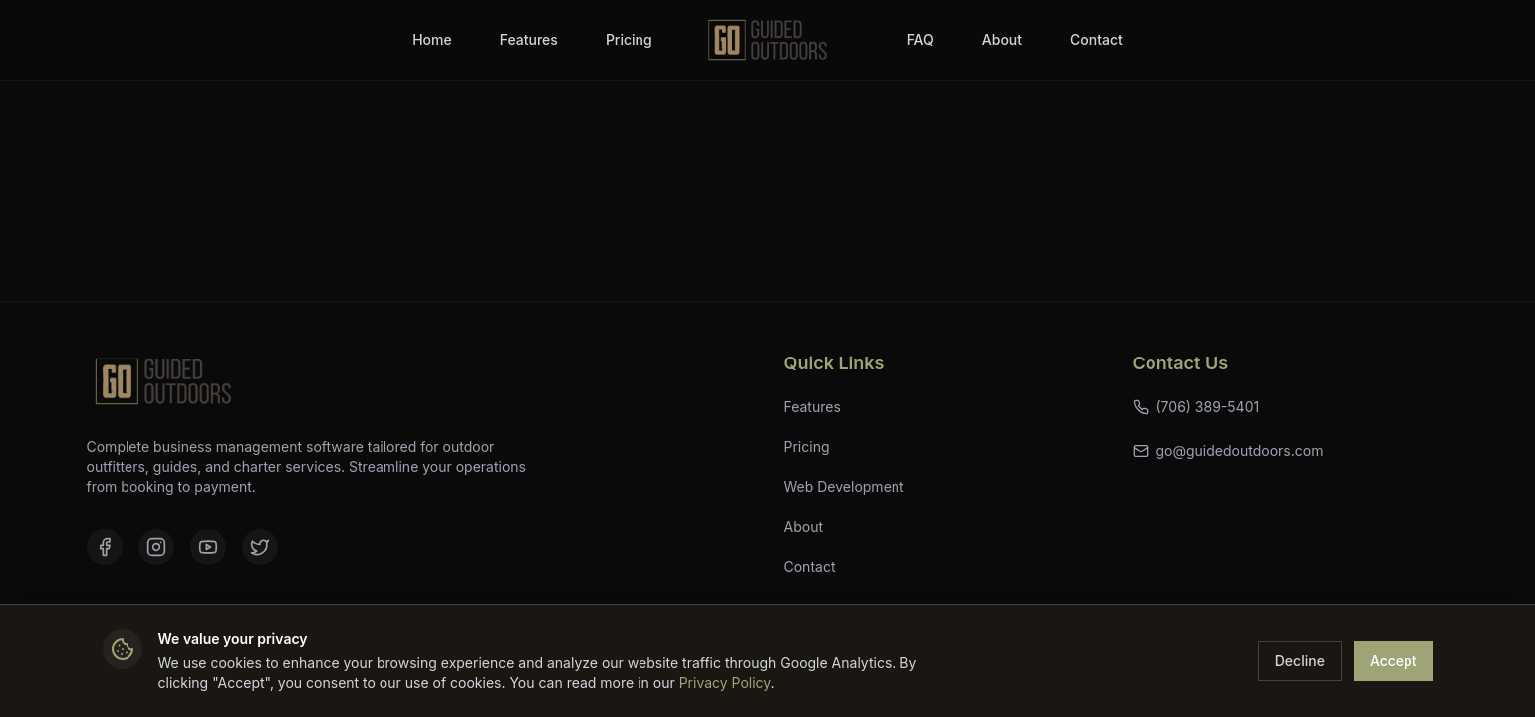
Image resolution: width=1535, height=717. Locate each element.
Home (432, 39)
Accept (1393, 660)
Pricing (629, 39)
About (1002, 39)
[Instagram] (156, 547)
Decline (1300, 660)
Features (529, 39)
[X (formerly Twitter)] (260, 547)
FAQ (920, 39)
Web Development (844, 486)
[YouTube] (208, 547)
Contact (1096, 39)
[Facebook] (105, 547)
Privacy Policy (725, 682)
